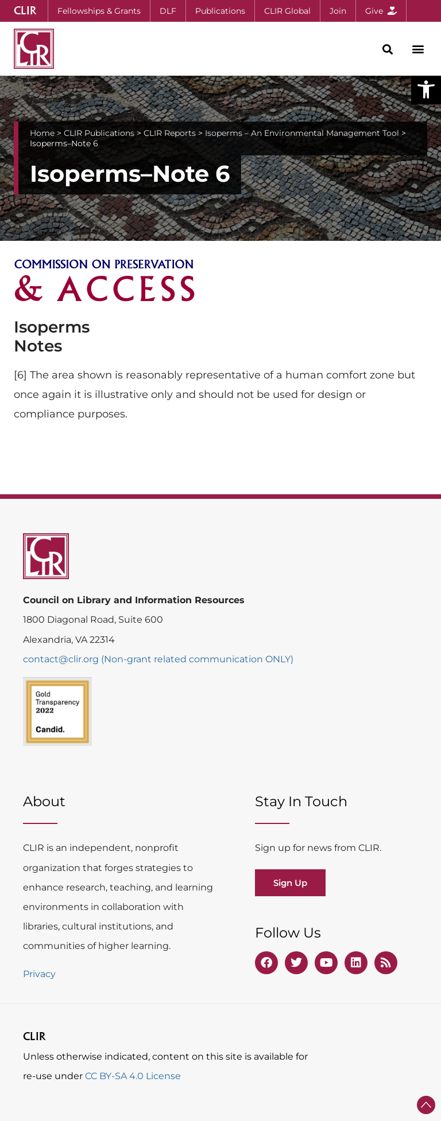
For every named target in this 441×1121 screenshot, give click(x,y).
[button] (426, 89)
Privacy (39, 973)
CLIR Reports (170, 133)
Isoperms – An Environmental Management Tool (302, 133)
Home (42, 133)
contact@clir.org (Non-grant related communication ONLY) (158, 659)
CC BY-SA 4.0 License (133, 1076)
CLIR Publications (99, 133)
